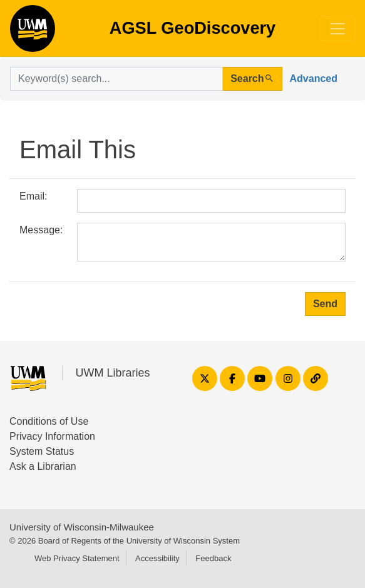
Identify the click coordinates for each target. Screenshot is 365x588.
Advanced (313, 78)
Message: (41, 230)
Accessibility (157, 558)
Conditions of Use (48, 421)
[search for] (116, 79)
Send (325, 303)
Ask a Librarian (42, 466)
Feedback (213, 558)
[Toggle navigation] (337, 28)
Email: (33, 196)
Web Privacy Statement (77, 558)
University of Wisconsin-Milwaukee (81, 527)
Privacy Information (52, 436)
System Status (41, 451)
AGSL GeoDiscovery (33, 32)
